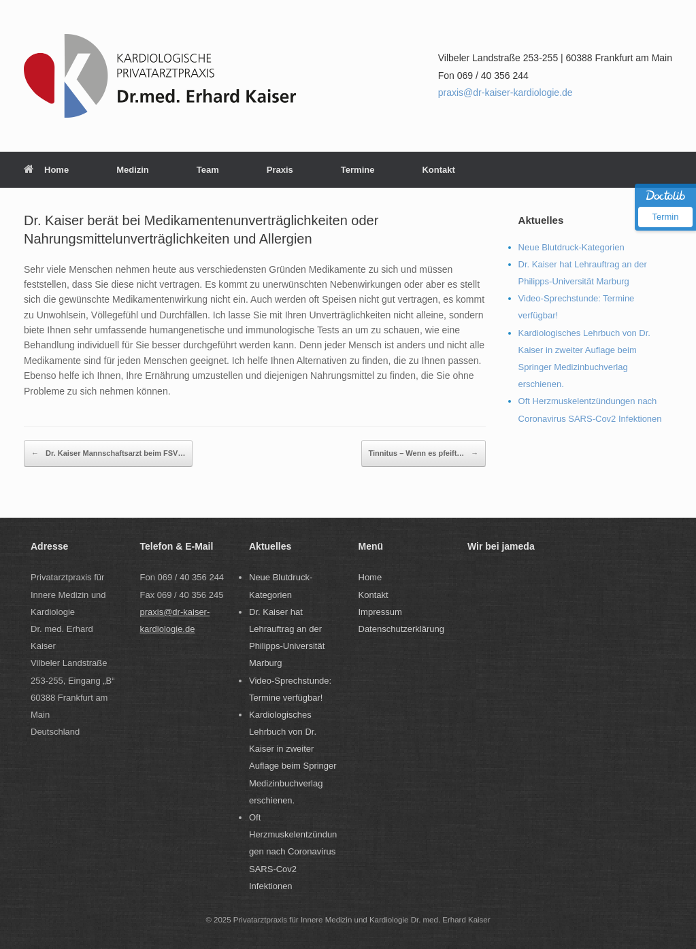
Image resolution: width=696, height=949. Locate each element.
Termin (665, 217)
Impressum (380, 612)
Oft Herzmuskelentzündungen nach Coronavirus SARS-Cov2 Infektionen (293, 851)
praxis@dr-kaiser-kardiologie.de (505, 92)
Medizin (132, 170)
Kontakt (438, 170)
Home (46, 170)
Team (208, 170)
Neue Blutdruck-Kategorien (571, 247)
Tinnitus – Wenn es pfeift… (424, 453)
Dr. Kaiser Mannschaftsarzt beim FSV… (108, 453)
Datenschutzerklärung (401, 629)
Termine (358, 170)
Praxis (280, 170)
